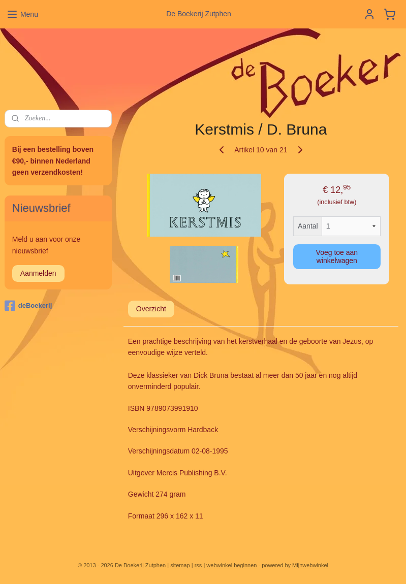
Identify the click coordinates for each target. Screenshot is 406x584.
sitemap (180, 565)
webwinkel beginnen (231, 565)
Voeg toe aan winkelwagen (337, 256)
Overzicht (151, 309)
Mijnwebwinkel (310, 565)
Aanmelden (38, 273)
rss (198, 565)
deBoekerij (28, 306)
